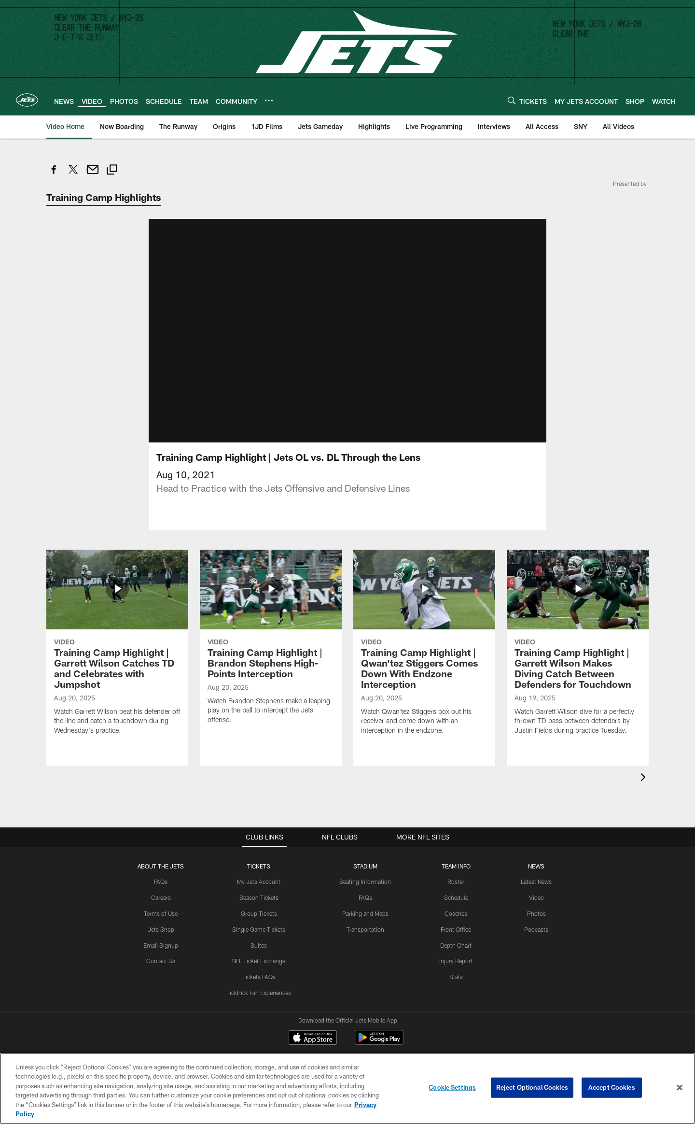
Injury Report (456, 960)
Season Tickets (258, 897)
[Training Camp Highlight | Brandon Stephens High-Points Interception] (271, 643)
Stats (456, 976)
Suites (258, 945)
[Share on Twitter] (73, 175)
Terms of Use (161, 913)
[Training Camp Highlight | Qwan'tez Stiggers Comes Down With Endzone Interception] (424, 648)
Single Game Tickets (258, 929)
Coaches (456, 913)
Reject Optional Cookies (532, 1087)
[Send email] (92, 175)
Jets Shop (161, 929)
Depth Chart (456, 945)
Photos (536, 913)
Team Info (456, 866)
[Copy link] (112, 171)
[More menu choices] (269, 100)
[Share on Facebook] (54, 175)
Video (536, 897)
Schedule (456, 897)
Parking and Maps (365, 913)
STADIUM (365, 866)
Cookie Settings (452, 1087)
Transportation (365, 929)
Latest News (536, 881)
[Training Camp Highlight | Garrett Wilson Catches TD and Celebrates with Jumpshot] (117, 648)
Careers (161, 897)
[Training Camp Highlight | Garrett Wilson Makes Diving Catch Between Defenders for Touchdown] (578, 648)
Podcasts (536, 929)
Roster (455, 881)
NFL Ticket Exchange (258, 960)
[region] (347, 1088)
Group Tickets (259, 913)
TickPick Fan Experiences (258, 992)
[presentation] (645, 778)
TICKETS (258, 866)
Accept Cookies (611, 1087)
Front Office (456, 929)
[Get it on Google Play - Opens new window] (379, 1042)
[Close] (679, 1087)
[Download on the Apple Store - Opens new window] (312, 1038)
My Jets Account (258, 881)
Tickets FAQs (259, 976)
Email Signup (160, 945)
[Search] (511, 100)
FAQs (160, 881)
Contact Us (160, 960)
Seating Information (365, 881)
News (536, 866)
